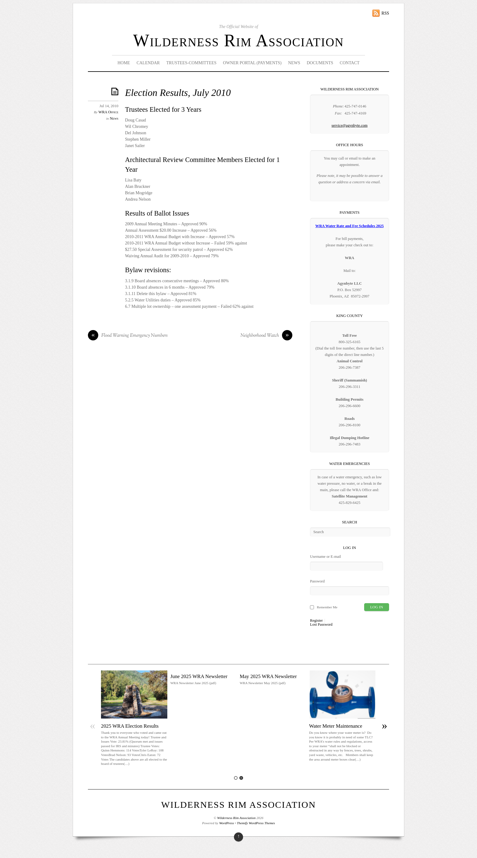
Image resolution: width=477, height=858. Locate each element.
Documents (320, 63)
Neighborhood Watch (266, 335)
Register (316, 621)
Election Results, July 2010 (178, 92)
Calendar (148, 63)
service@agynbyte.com (349, 125)
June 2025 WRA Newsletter (199, 676)
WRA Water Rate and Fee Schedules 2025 (349, 226)
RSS (385, 13)
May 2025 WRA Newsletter (268, 676)
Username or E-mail (325, 556)
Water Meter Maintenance (335, 726)
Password (317, 581)
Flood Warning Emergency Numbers (128, 335)
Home (123, 63)
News (294, 63)
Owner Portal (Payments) (252, 63)
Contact (350, 63)
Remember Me (327, 607)
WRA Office (108, 112)
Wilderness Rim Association (238, 40)
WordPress (226, 823)
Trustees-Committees (191, 63)
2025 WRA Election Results (129, 726)
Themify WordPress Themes (256, 823)
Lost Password (321, 625)
